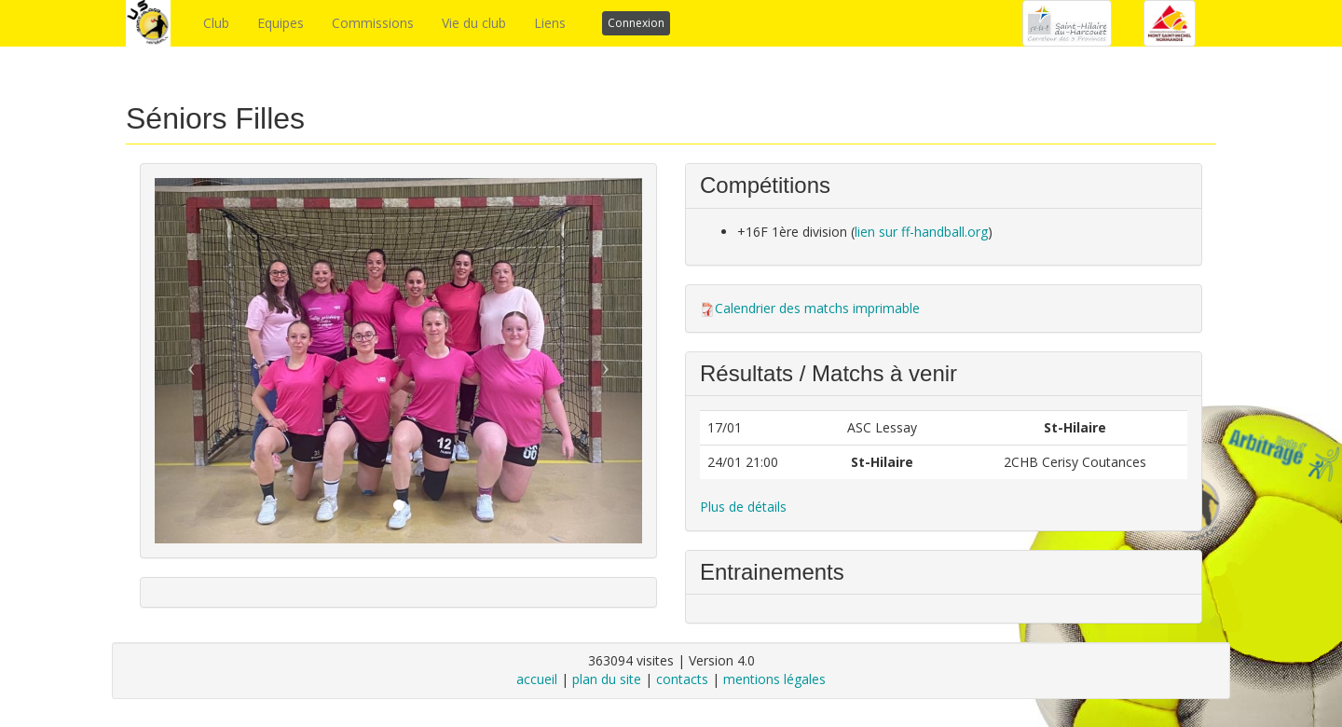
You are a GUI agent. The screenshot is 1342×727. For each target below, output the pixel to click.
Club (216, 23)
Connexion (636, 23)
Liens (550, 23)
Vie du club (474, 23)
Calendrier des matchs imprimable (817, 308)
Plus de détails (743, 506)
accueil (536, 679)
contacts (682, 679)
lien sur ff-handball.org (921, 231)
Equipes (280, 23)
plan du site (606, 679)
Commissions (373, 23)
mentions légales (774, 679)
